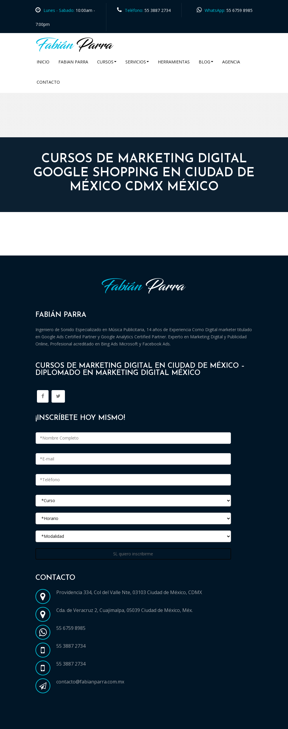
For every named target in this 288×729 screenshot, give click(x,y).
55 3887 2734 (157, 10)
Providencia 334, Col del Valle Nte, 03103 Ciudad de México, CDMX (129, 592)
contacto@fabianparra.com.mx (90, 681)
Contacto (48, 82)
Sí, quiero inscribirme (133, 554)
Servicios (137, 62)
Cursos (106, 62)
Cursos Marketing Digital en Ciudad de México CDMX (97, 248)
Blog (206, 62)
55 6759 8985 (239, 10)
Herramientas (174, 62)
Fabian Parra (73, 62)
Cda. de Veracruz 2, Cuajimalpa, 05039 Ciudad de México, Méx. (124, 610)
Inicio (43, 62)
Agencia (231, 62)
